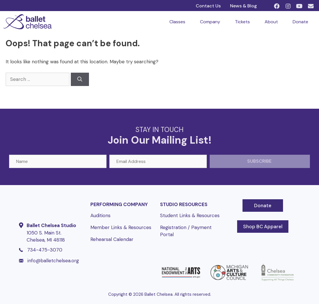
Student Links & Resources (190, 215)
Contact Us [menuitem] (208, 6)
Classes (177, 22)
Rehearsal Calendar (111, 239)
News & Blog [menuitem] (243, 6)
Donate (300, 22)
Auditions (100, 215)
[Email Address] (158, 161)
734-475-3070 (44, 250)
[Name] (58, 161)
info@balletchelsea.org (53, 260)
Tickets (242, 22)
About (271, 22)
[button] (276, 6)
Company (210, 22)
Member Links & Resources (120, 227)
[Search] (80, 79)
